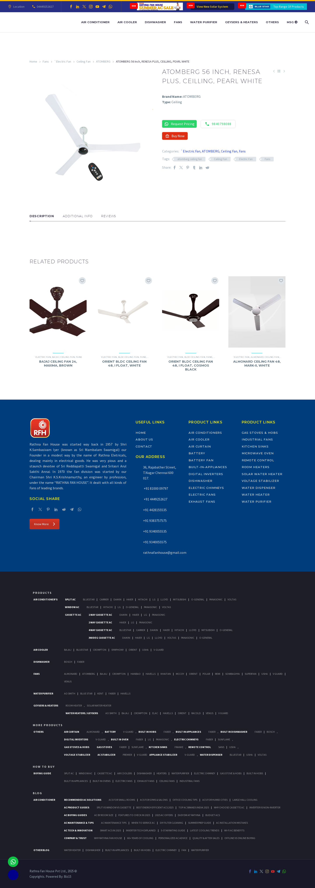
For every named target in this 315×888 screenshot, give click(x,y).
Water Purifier (203, 22)
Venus (68, 681)
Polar (206, 673)
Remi (217, 673)
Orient (133, 649)
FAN (184, 850)
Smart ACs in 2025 (110, 830)
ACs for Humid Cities (215, 799)
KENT (100, 693)
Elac (155, 713)
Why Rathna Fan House (108, 838)
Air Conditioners (205, 432)
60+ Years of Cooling (140, 838)
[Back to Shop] (279, 71)
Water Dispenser (258, 487)
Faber (80, 661)
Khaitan (166, 673)
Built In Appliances (188, 731)
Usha (145, 649)
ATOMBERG (103, 61)
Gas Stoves (104, 747)
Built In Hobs (147, 731)
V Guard (278, 673)
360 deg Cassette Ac (102, 637)
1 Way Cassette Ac (100, 614)
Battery (197, 453)
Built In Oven (119, 739)
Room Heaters (256, 467)
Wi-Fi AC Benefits (234, 830)
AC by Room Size (103, 815)
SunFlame (224, 739)
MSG (292, 22)
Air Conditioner (95, 22)
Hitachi (142, 599)
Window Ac (72, 607)
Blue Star (86, 693)
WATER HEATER (72, 850)
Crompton (99, 649)
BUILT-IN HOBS (142, 850)
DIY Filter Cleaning (171, 822)
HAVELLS (125, 693)
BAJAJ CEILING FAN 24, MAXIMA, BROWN (58, 363)
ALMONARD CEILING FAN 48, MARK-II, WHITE (257, 363)
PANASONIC (162, 739)
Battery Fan (201, 460)
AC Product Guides (76, 807)
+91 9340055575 (155, 542)
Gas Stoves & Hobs (260, 432)
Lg (154, 599)
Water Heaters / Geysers (82, 713)
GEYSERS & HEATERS (45, 705)
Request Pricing (179, 124)
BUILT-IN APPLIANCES (117, 850)
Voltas (232, 599)
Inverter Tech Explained (141, 830)
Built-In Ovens (101, 781)
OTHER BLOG (41, 850)
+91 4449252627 (155, 499)
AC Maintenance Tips (113, 822)
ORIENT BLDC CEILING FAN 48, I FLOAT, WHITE (124, 363)
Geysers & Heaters (241, 22)
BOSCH (271, 731)
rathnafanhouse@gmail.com (164, 552)
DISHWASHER (93, 850)
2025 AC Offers (164, 815)
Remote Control (258, 460)
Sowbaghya (232, 673)
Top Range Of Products (288, 7)
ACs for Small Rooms (122, 799)
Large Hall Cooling (245, 799)
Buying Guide (42, 773)
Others (272, 22)
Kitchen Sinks (255, 446)
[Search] (306, 22)
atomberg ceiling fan (189, 159)
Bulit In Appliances (76, 781)
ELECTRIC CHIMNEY (166, 850)
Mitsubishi (179, 599)
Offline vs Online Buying (239, 838)
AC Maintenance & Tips (79, 822)
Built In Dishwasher (233, 731)
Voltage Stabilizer (260, 480)
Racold (196, 713)
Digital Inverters (206, 474)
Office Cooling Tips (185, 799)
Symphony (117, 649)
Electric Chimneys (206, 487)
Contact (144, 446)
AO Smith (69, 693)
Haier (129, 599)
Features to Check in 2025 (134, 815)
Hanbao (136, 673)
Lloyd (164, 599)
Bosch (68, 661)
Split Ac (70, 599)
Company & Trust (75, 838)
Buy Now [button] (174, 136)
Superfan (250, 673)
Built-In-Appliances (208, 467)
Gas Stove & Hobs (231, 773)
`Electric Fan (62, 61)
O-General (197, 599)
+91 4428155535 (155, 510)
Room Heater (74, 705)
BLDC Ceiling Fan (128, 357)
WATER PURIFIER (200, 850)
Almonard (257, 357)
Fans (178, 22)
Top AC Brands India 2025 (193, 807)
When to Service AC (143, 822)
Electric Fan (246, 159)
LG (149, 739)
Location (18, 7)
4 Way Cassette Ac (100, 630)
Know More (44, 524)
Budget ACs (212, 815)
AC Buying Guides (75, 815)
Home (33, 61)
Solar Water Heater (262, 474)
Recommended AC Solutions (82, 799)
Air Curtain (200, 446)
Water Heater (256, 494)
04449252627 (44, 7)
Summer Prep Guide (199, 822)
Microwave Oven (258, 453)
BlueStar (88, 599)
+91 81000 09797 (155, 488)
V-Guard (159, 649)
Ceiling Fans (167, 781)
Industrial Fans (257, 439)
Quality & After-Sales (205, 838)
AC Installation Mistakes (232, 822)
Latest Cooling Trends (204, 830)
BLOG (37, 793)
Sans (221, 747)
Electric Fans (202, 494)
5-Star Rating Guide (173, 830)
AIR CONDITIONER (44, 799)
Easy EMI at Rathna (189, 815)
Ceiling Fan (84, 61)
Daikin (117, 599)
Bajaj (55, 357)
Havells (151, 673)
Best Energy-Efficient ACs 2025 (154, 807)
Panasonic (215, 599)
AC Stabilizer (106, 754)
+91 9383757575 (155, 520)
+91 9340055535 (155, 531)
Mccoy (180, 673)
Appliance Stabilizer (163, 754)
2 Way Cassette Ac (100, 622)
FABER (112, 693)
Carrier (104, 599)
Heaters (161, 773)
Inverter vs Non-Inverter (264, 807)
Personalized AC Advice (172, 838)
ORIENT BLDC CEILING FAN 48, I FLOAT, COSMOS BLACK (190, 365)
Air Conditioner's (45, 599)
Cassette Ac (73, 614)
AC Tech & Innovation (78, 830)
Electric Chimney (204, 773)
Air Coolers (124, 773)
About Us (144, 439)
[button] (34, 234)
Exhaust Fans (202, 501)
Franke (179, 747)
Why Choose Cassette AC (229, 807)
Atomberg (88, 673)
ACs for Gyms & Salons (154, 799)
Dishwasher (155, 22)
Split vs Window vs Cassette (114, 807)
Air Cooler (127, 22)
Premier (127, 754)
